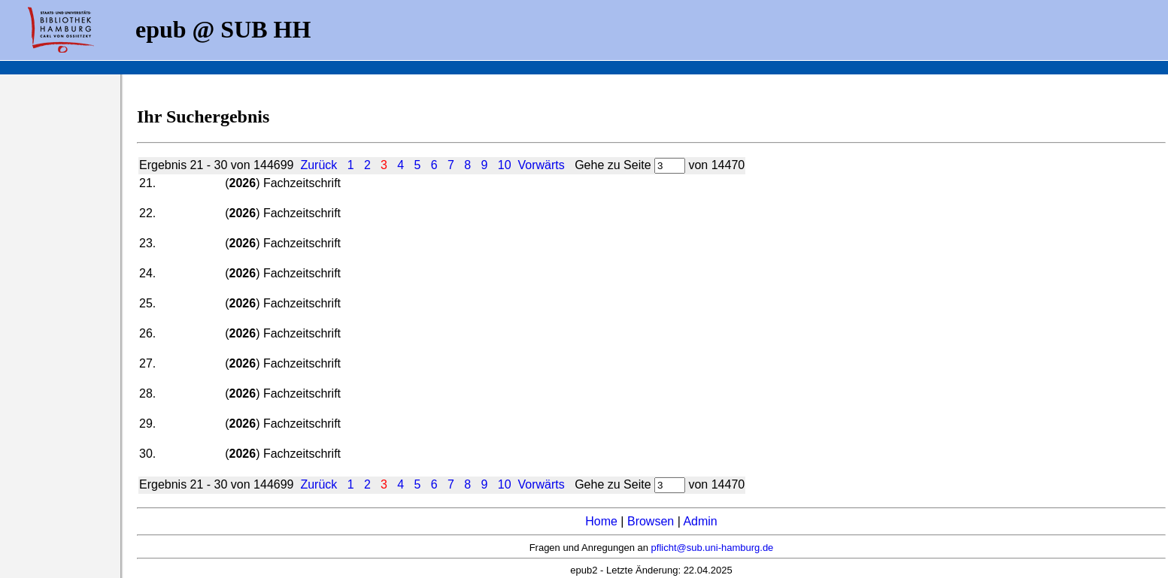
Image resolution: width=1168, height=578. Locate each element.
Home (601, 521)
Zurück (318, 165)
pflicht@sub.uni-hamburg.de (712, 547)
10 (504, 165)
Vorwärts (541, 165)
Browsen (650, 521)
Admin (700, 521)
